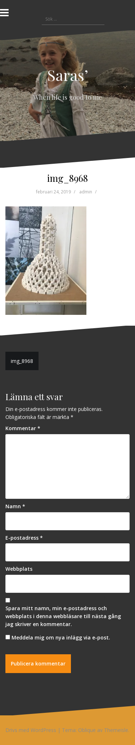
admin (85, 192)
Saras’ (67, 75)
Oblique (87, 730)
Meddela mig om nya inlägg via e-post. (61, 637)
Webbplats (18, 568)
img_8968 (22, 360)
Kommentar (22, 428)
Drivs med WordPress (30, 730)
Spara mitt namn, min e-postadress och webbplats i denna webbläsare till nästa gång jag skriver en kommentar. (63, 616)
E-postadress (24, 537)
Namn (15, 506)
